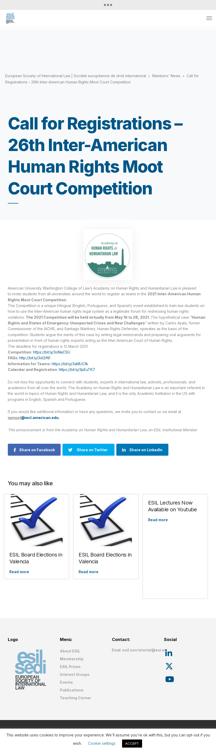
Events (66, 682)
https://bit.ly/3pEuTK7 (77, 369)
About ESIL (70, 651)
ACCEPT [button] (132, 743)
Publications (72, 690)
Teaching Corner (75, 698)
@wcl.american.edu (40, 417)
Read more (19, 572)
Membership (72, 659)
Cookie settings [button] (102, 743)
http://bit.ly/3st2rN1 (34, 358)
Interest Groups (75, 674)
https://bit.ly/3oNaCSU (51, 352)
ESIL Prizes (70, 666)
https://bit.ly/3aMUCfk (70, 364)
